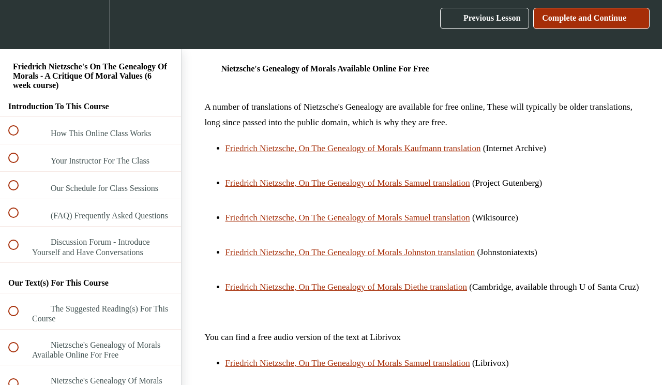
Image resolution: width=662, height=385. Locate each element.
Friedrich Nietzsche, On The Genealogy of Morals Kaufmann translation (353, 148)
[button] (19, 24)
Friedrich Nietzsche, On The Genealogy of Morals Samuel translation (347, 183)
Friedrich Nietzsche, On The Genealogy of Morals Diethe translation (346, 287)
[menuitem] (90, 24)
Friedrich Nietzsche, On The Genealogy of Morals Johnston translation (350, 252)
